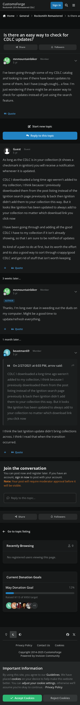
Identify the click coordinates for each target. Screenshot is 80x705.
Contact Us (43, 645)
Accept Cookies (22, 698)
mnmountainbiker (25, 59)
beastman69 (21, 351)
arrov (51, 366)
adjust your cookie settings (38, 683)
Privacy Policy (24, 645)
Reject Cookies (60, 698)
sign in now (22, 477)
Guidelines (53, 674)
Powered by (40, 655)
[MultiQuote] (5, 268)
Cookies (59, 645)
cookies (16, 679)
